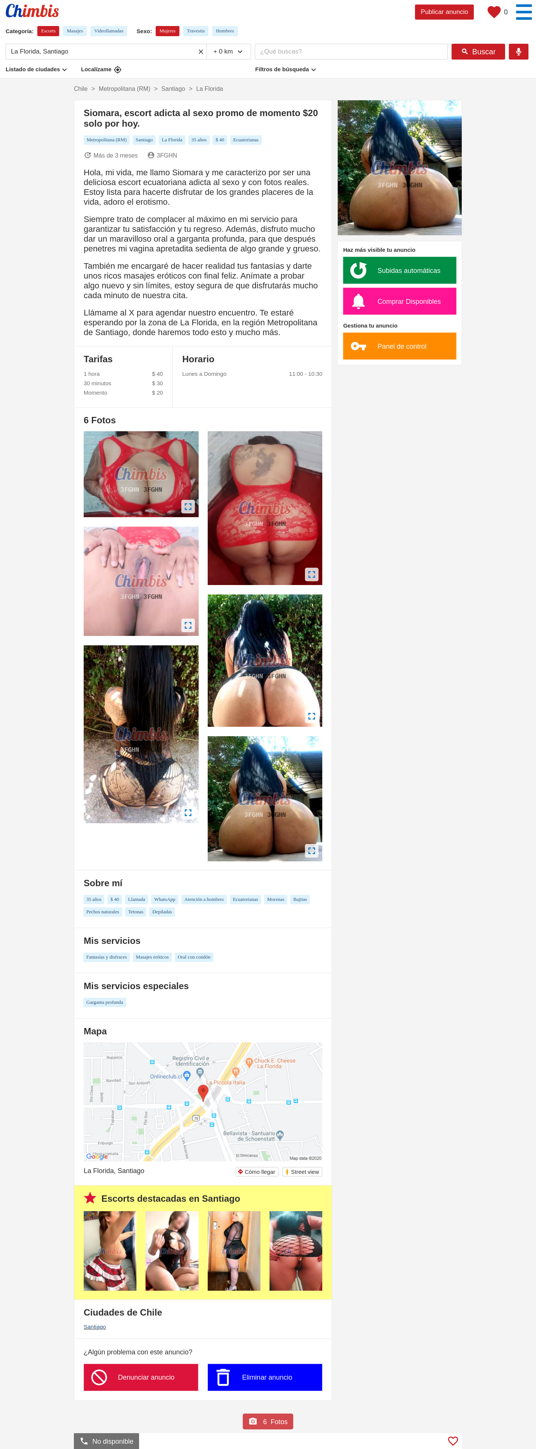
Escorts (48, 31)
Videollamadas (108, 31)
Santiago (95, 1326)
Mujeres (167, 31)
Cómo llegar (256, 1172)
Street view (302, 1171)
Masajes (75, 31)
